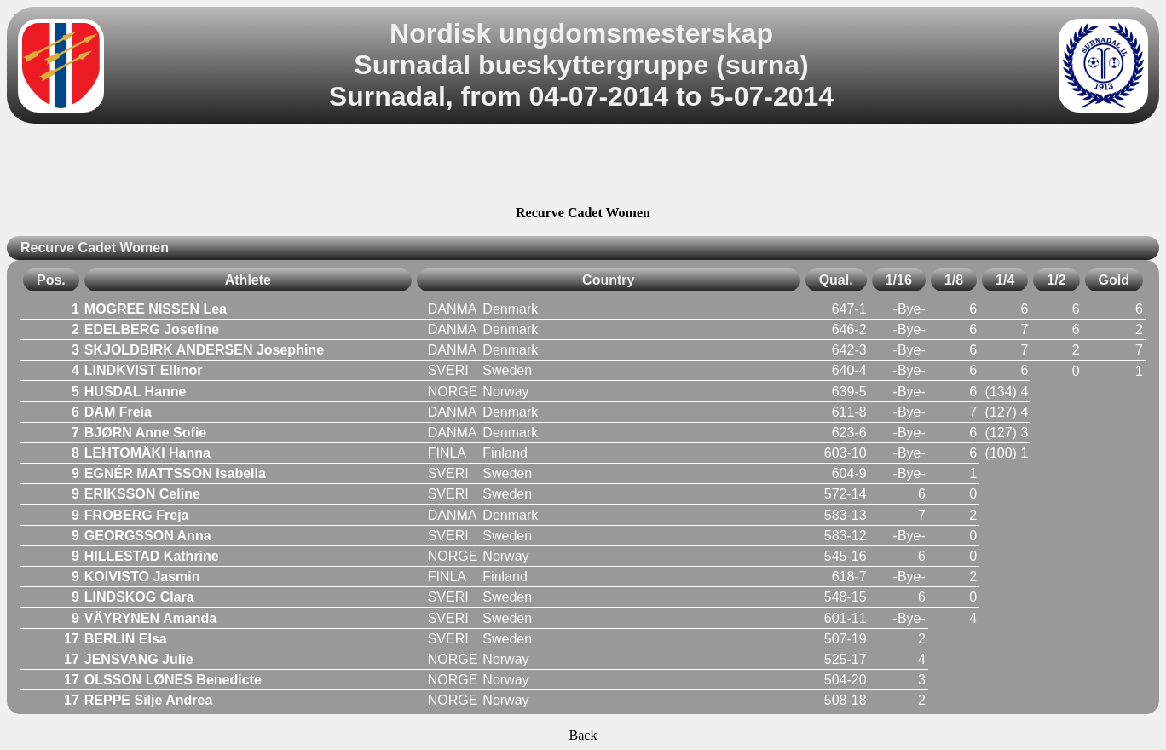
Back (583, 735)
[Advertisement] (583, 167)
